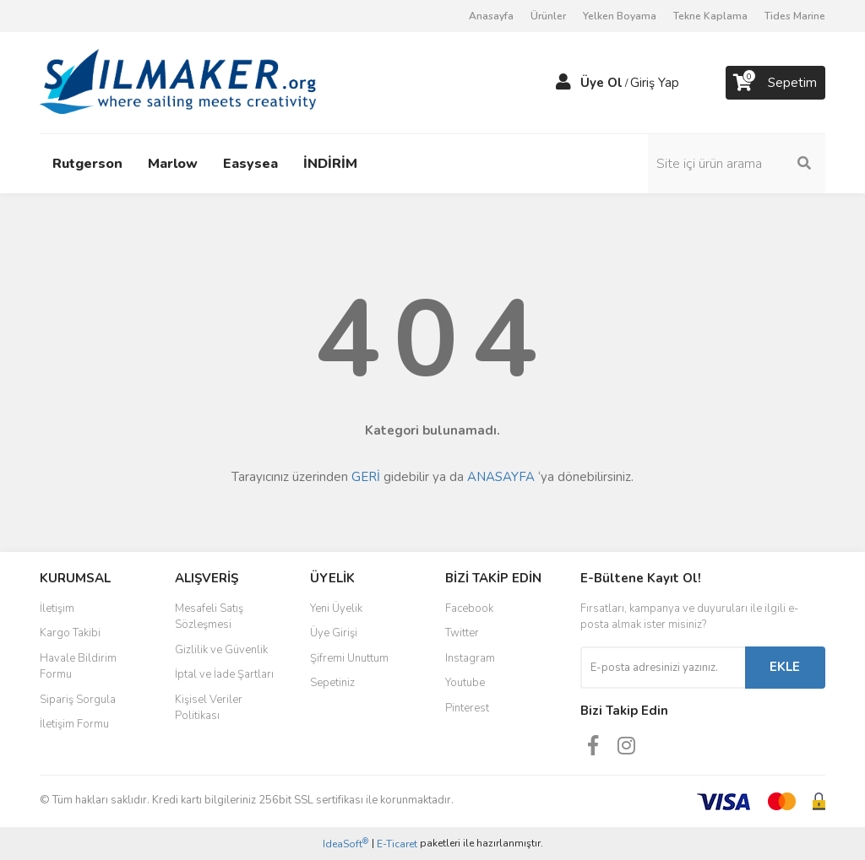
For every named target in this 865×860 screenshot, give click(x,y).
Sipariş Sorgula (78, 699)
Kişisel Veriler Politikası (208, 708)
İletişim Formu (74, 724)
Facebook (469, 608)
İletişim (57, 608)
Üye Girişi (333, 633)
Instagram (470, 658)
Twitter (462, 633)
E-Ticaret (397, 844)
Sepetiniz (332, 682)
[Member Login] (563, 82)
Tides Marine (794, 16)
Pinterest (467, 708)
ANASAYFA (501, 476)
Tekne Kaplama (710, 16)
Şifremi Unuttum (349, 658)
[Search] (736, 163)
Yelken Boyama (619, 16)
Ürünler (548, 16)
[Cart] (775, 83)
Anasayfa (491, 16)
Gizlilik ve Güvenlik (221, 649)
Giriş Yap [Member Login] (654, 82)
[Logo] (178, 82)
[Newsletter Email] (662, 667)
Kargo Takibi (70, 633)
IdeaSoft (345, 843)
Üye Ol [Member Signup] (601, 82)
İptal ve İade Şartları (224, 674)
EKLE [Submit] (785, 666)
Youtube (465, 682)
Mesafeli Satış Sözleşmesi (209, 617)
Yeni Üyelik (336, 608)
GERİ (365, 476)
